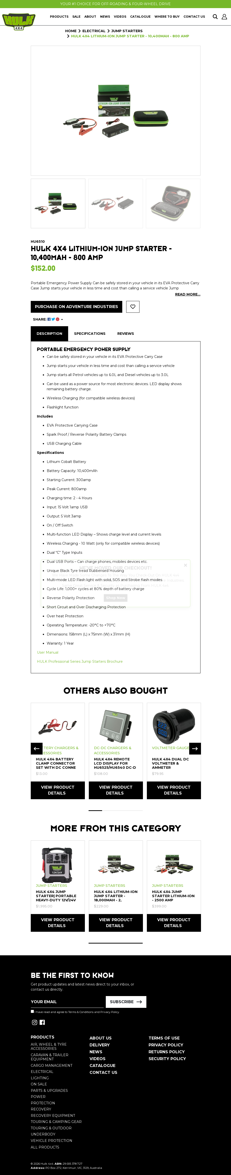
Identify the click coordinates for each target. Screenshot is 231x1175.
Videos (120, 16)
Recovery (41, 1109)
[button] (132, 307)
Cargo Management (51, 1065)
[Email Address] (67, 1002)
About (90, 16)
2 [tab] (109, 810)
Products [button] (59, 16)
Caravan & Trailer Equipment (49, 1057)
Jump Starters (51, 885)
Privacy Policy (109, 1012)
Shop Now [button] (115, 602)
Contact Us (194, 16)
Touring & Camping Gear (56, 1122)
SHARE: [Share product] (46, 319)
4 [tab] (136, 810)
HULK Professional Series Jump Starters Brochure (80, 661)
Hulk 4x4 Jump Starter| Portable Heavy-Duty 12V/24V (56, 896)
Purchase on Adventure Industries (76, 306)
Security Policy (167, 1058)
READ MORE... (187, 294)
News (105, 16)
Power (38, 1096)
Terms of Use (164, 1038)
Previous (37, 749)
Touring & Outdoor (51, 1128)
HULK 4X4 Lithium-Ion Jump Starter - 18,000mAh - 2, (116, 896)
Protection (43, 1103)
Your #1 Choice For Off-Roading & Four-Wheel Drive (115, 4)
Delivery (100, 1045)
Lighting (40, 1078)
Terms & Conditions (80, 1012)
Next (195, 749)
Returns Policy (167, 1052)
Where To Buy (167, 16)
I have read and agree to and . (75, 1012)
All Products (45, 1147)
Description (49, 333)
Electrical (42, 1071)
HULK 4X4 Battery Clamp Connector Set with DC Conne (56, 763)
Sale (76, 16)
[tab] (49, 333)
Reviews (125, 333)
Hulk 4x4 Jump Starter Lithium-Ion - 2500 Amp (173, 896)
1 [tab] (95, 810)
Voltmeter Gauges (172, 748)
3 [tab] (122, 810)
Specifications (90, 333)
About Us (101, 1038)
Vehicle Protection (51, 1140)
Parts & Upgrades (49, 1090)
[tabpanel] (58, 750)
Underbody (43, 1134)
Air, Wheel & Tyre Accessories (49, 1046)
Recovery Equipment (53, 1115)
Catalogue (140, 16)
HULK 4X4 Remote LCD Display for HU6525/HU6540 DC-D (115, 763)
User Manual (47, 652)
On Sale (39, 1084)
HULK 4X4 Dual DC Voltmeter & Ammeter (170, 763)
